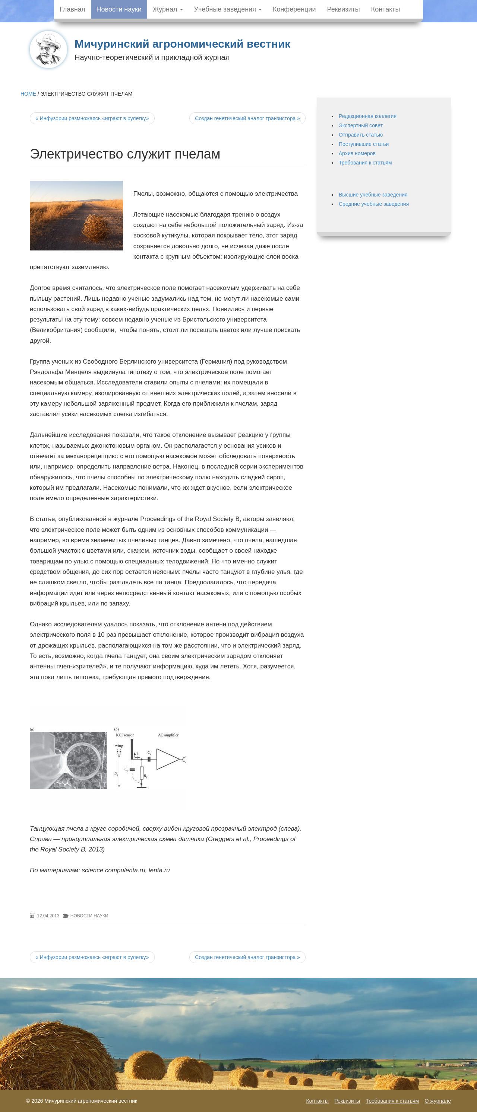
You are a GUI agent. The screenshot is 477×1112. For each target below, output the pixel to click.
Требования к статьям (365, 163)
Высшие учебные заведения (373, 195)
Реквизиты (343, 9)
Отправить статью (361, 135)
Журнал (168, 9)
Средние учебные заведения (374, 204)
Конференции (294, 9)
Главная (72, 9)
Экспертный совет (361, 125)
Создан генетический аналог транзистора (247, 118)
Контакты (385, 9)
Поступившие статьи (364, 144)
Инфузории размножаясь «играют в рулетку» (92, 118)
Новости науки (119, 9)
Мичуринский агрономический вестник (182, 44)
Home (28, 94)
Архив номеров (357, 153)
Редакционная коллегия (368, 116)
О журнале (438, 1101)
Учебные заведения (228, 9)
